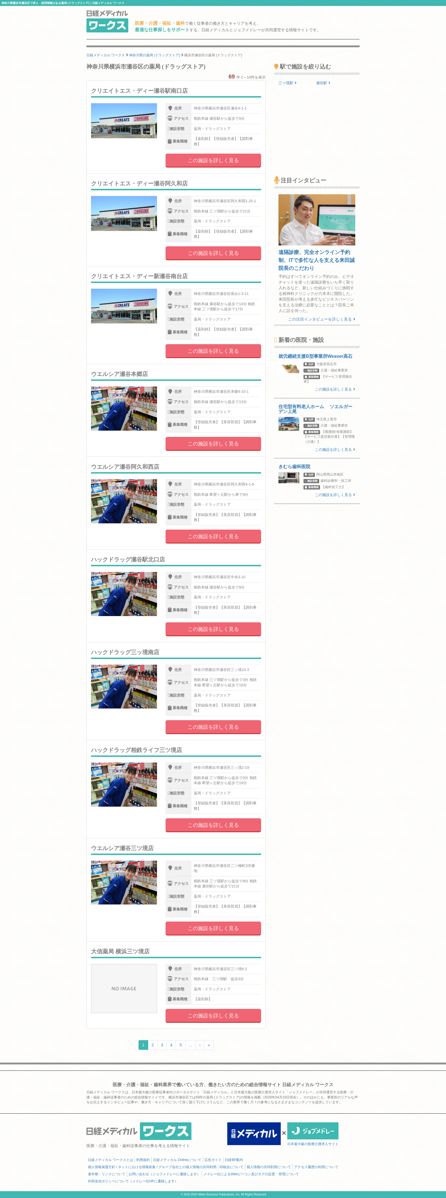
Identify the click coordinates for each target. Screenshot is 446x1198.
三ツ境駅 (287, 83)
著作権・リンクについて (106, 1174)
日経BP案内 (234, 1160)
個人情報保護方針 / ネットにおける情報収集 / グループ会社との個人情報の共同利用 (152, 1167)
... (190, 1045)
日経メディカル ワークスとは (110, 1160)
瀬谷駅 (323, 83)
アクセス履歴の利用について (316, 1167)
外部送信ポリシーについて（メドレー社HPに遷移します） (133, 1181)
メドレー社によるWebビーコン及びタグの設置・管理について (251, 1174)
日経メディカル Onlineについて (177, 1160)
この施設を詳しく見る (213, 160)
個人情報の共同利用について (269, 1167)
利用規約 (143, 1160)
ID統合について (231, 1167)
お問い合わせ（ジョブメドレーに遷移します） (164, 1174)
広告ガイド (213, 1160)
